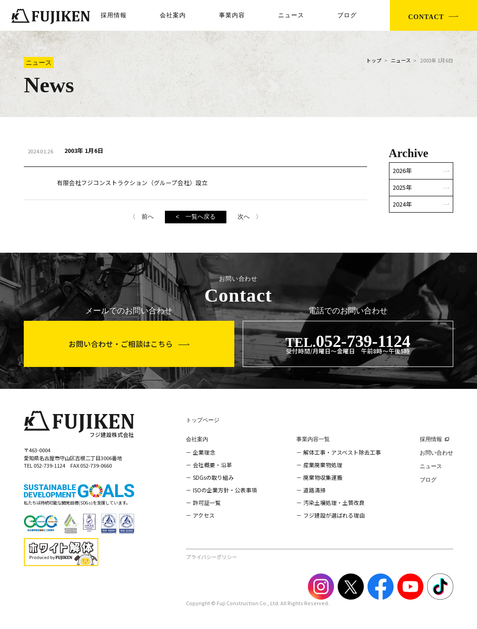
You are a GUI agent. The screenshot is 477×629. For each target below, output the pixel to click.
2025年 (402, 187)
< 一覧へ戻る (195, 217)
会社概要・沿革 (212, 465)
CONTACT (426, 17)
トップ (374, 60)
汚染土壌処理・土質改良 (334, 502)
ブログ (347, 15)
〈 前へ (141, 217)
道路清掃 (314, 490)
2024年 (402, 204)
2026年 (402, 170)
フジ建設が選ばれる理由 (334, 515)
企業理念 (204, 452)
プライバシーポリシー (211, 556)
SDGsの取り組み (213, 477)
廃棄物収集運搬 (322, 477)
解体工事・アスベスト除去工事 (342, 452)
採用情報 (114, 15)
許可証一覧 (207, 502)
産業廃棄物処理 (322, 465)
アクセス (204, 515)
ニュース (291, 15)
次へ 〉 (250, 217)
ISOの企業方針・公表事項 (225, 490)
